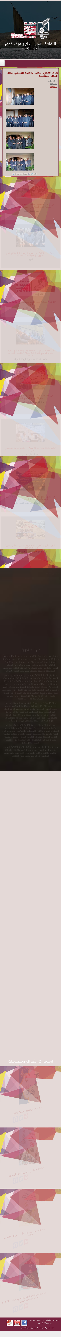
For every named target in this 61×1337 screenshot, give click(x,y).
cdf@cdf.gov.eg (45, 1323)
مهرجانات (53, 87)
